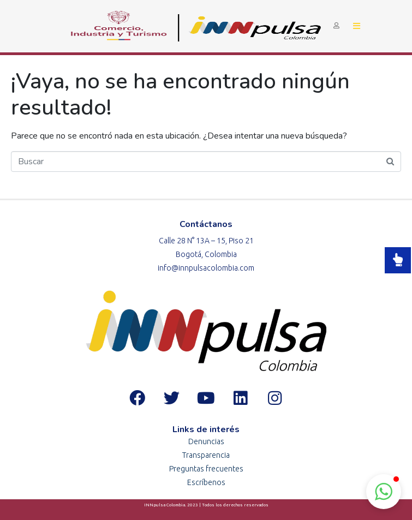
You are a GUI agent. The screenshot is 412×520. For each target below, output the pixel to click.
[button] (383, 491)
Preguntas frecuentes (206, 468)
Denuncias (206, 441)
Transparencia (206, 455)
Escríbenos (206, 482)
